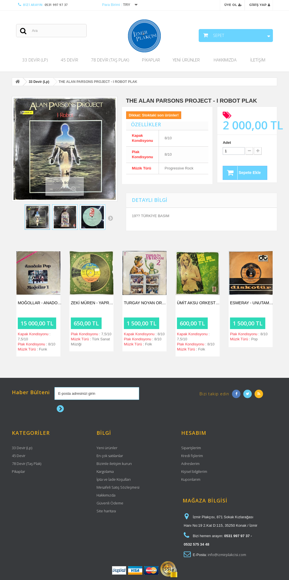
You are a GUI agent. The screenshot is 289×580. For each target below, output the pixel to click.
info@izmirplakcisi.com (227, 554)
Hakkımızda (225, 60)
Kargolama (105, 471)
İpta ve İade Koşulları (114, 479)
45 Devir (69, 60)
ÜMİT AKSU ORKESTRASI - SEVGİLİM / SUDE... (199, 303)
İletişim (257, 60)
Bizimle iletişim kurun (114, 463)
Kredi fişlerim (192, 455)
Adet (227, 142)
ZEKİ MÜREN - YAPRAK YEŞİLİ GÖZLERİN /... (93, 303)
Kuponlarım (190, 479)
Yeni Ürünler (186, 60)
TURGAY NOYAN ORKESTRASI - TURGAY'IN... (146, 303)
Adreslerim (190, 463)
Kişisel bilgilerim (194, 471)
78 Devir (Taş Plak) (110, 60)
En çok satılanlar (110, 455)
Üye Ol (233, 5)
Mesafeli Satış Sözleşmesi (118, 487)
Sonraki (110, 218)
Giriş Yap (259, 5)
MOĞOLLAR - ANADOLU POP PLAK (40, 303)
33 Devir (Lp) (35, 60)
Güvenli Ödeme (110, 503)
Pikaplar (151, 60)
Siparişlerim (191, 447)
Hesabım (193, 432)
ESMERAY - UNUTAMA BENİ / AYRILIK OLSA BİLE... (252, 303)
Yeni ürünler (107, 447)
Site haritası (106, 510)
